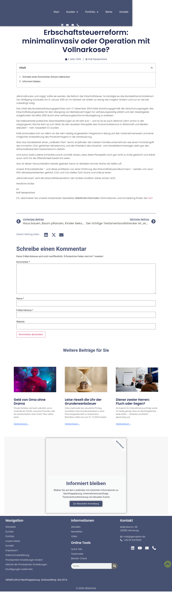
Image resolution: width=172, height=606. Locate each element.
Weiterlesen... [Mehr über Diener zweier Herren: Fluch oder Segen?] (123, 424)
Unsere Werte (13, 542)
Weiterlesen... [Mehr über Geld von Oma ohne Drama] (21, 424)
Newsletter (77, 533)
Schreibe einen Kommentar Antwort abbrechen (46, 76)
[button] (152, 68)
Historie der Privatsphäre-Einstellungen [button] (27, 567)
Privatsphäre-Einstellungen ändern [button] (25, 562)
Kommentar (23, 262)
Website (20, 322)
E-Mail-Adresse (24, 310)
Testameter (77, 555)
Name (20, 298)
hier (150, 198)
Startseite (11, 528)
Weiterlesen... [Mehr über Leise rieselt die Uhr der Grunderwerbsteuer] (72, 424)
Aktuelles (76, 528)
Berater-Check (79, 560)
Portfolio (95, 11)
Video (74, 537)
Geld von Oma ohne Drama (30, 401)
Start (60, 11)
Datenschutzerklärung (18, 557)
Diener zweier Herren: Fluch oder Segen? (133, 401)
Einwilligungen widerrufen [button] (20, 572)
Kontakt (127, 11)
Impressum (12, 552)
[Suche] (114, 568)
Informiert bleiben (31, 81)
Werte (112, 11)
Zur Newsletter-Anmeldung (86, 504)
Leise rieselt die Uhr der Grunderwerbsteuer (83, 401)
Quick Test (77, 550)
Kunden (76, 11)
